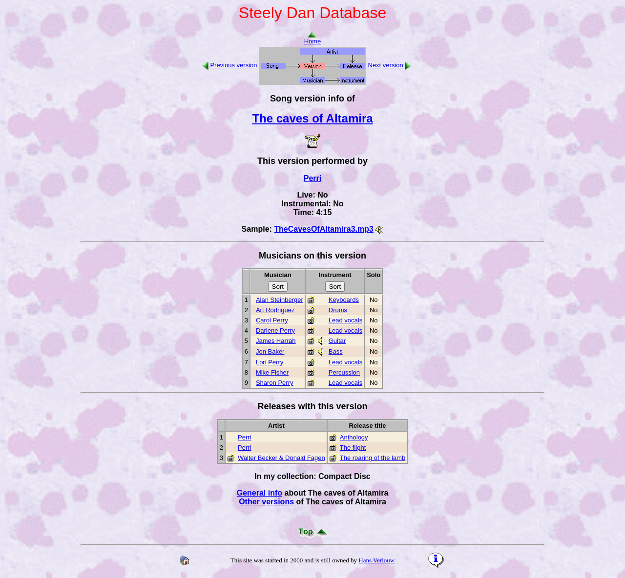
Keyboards (344, 299)
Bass (336, 351)
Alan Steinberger (279, 299)
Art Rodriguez (275, 310)
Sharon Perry (274, 382)
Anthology (354, 437)
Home (312, 38)
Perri (312, 178)
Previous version (233, 65)
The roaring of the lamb (372, 457)
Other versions (266, 502)
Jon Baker (270, 351)
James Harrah (276, 340)
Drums (338, 310)
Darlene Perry (275, 330)
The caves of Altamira (312, 118)
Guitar (337, 340)
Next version (385, 65)
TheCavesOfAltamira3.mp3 (324, 229)
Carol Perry (272, 320)
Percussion (344, 372)
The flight (353, 447)
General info (259, 493)
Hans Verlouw (376, 560)
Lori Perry (269, 362)
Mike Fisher (272, 372)
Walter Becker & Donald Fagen (281, 457)
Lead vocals (345, 320)
